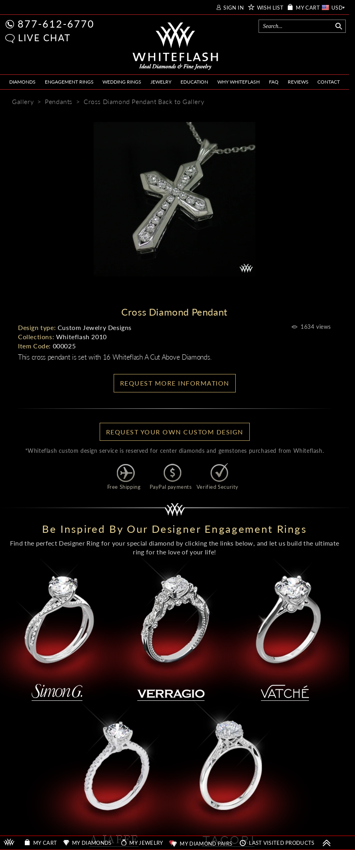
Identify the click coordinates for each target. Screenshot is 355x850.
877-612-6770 (56, 24)
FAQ (274, 82)
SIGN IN (233, 8)
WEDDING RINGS (121, 82)
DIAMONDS (22, 82)
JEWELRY (160, 82)
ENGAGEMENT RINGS (69, 82)
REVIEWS (298, 82)
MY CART (308, 8)
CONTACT (328, 82)
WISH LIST (270, 8)
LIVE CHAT (44, 37)
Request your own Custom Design (174, 432)
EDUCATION (194, 82)
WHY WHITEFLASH (238, 82)
